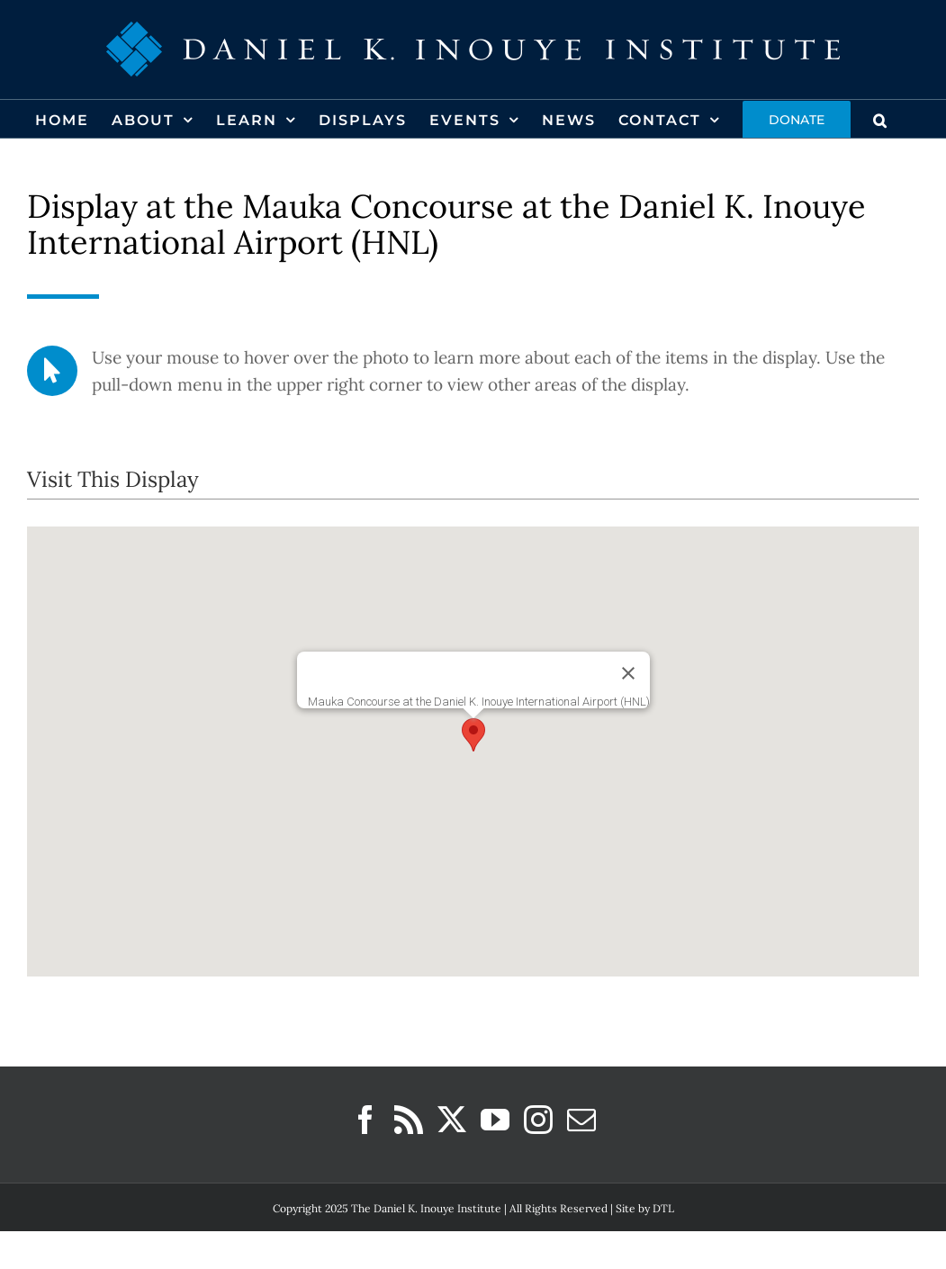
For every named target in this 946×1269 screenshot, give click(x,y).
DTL (663, 1208)
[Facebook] (365, 1119)
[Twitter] (451, 1119)
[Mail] (581, 1119)
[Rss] (408, 1119)
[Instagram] (538, 1119)
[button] (880, 119)
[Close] (628, 673)
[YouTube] (495, 1119)
